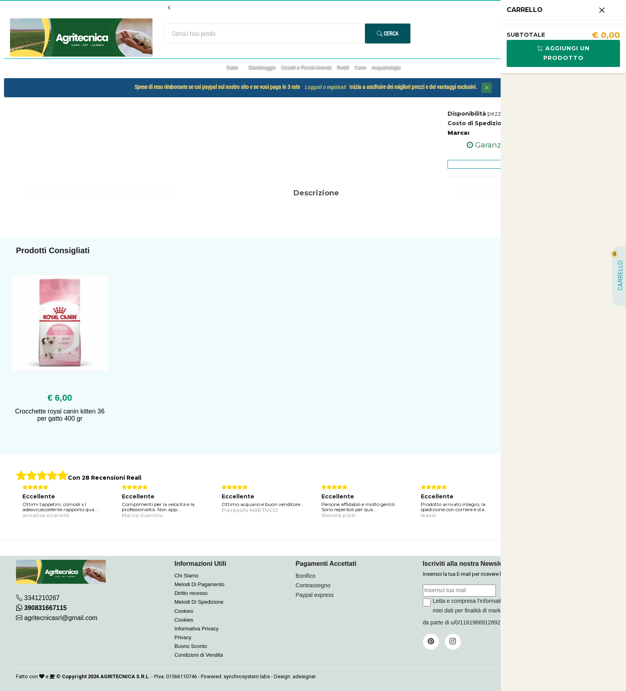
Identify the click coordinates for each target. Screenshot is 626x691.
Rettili (343, 67)
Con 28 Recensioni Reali (104, 477)
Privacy (183, 637)
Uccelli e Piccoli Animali (306, 67)
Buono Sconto (190, 646)
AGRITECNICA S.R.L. (125, 676)
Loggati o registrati (325, 87)
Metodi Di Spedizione (199, 602)
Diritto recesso (191, 593)
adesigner (304, 676)
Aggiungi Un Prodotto (563, 53)
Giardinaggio (261, 67)
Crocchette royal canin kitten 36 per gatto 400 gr (60, 415)
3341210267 (41, 598)
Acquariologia (385, 67)
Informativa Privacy (196, 629)
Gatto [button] (232, 67)
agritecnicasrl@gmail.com (60, 617)
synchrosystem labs (247, 676)
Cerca (387, 33)
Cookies (183, 611)
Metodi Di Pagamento (199, 584)
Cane (360, 67)
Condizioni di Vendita (198, 655)
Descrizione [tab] (316, 193)
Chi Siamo (186, 576)
